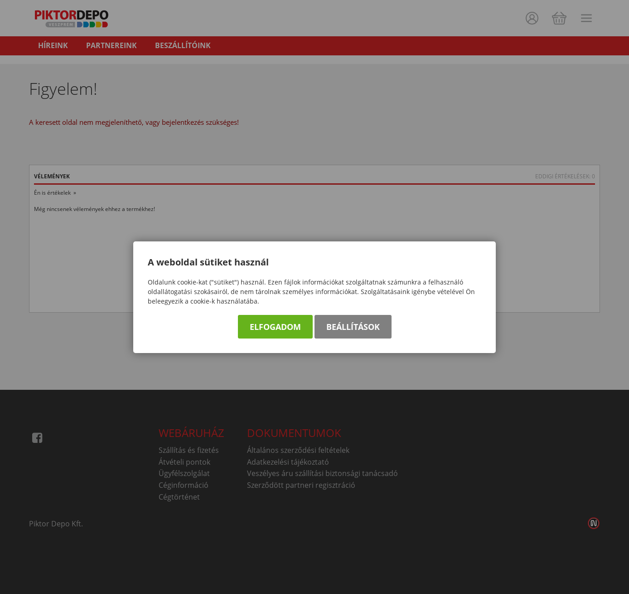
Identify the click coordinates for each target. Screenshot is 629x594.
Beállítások (353, 326)
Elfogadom (275, 326)
